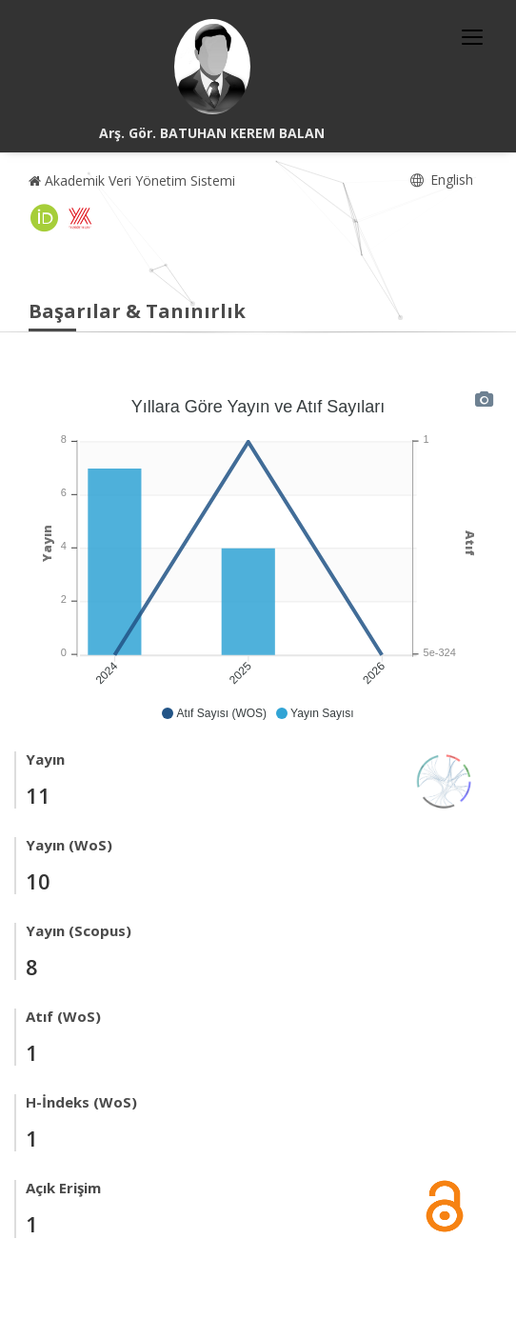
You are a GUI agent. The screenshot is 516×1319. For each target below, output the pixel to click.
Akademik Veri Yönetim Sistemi (132, 180)
